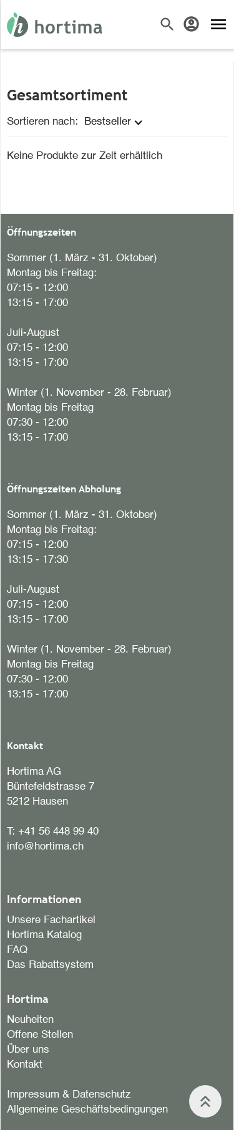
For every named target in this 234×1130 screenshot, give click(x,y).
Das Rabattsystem (50, 965)
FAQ (17, 950)
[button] (117, 122)
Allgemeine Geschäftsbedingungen (87, 1109)
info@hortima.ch (45, 846)
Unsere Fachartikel (51, 920)
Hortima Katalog (44, 935)
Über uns (28, 1050)
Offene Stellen (40, 1035)
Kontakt (24, 1065)
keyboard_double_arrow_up (205, 1101)
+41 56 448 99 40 (58, 831)
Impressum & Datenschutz (69, 1094)
